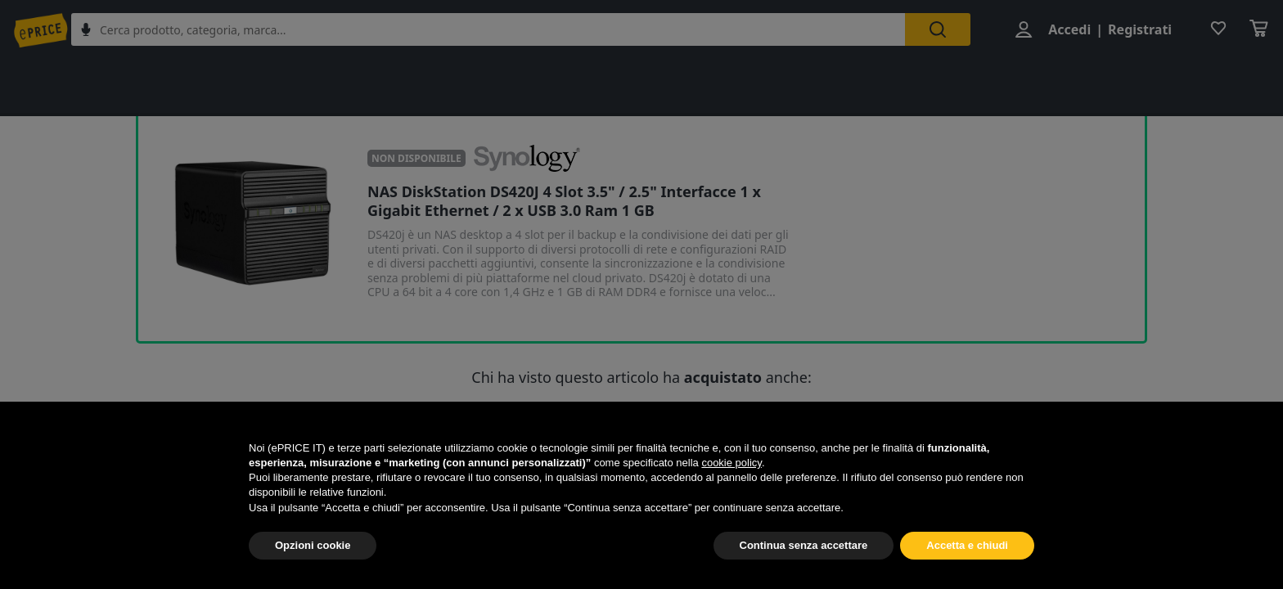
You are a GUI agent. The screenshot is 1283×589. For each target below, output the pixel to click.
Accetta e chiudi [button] (967, 545)
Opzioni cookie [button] (312, 545)
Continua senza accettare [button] (804, 545)
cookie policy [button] (731, 462)
